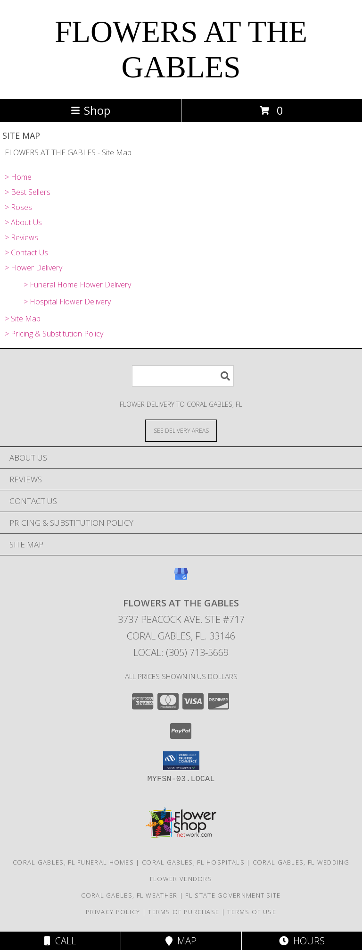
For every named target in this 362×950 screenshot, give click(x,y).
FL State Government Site (232, 895)
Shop (90, 110)
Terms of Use (251, 912)
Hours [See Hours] (302, 940)
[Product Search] (183, 376)
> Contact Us (26, 252)
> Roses (18, 207)
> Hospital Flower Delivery (67, 301)
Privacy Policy (113, 912)
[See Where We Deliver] (181, 430)
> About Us (23, 222)
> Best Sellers (27, 192)
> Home (18, 177)
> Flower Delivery (33, 267)
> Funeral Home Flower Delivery (77, 284)
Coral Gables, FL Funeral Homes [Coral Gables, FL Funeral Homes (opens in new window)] (73, 862)
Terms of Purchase (183, 912)
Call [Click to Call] (60, 940)
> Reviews (21, 237)
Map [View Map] (181, 940)
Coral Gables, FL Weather (129, 895)
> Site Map (23, 318)
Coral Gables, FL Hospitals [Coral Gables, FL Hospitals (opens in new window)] (193, 862)
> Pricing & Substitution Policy (54, 333)
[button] (181, 760)
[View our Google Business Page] (181, 578)
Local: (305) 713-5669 (181, 652)
